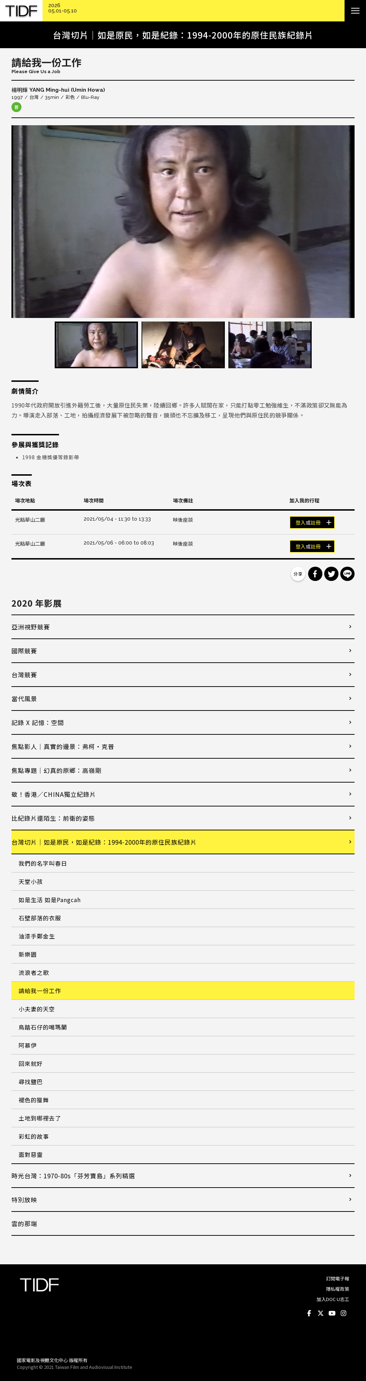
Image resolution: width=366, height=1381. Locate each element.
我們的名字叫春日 (43, 863)
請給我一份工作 (40, 990)
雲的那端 (24, 1223)
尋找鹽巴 (31, 1081)
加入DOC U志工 (333, 1299)
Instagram (343, 1313)
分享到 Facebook (315, 574)
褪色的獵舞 (34, 1100)
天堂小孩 (31, 881)
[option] (183, 221)
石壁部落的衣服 (40, 918)
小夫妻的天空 (37, 1009)
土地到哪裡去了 (40, 1118)
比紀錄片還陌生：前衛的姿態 (53, 818)
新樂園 (28, 954)
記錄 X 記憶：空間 (37, 722)
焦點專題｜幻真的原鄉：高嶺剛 (56, 770)
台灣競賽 (24, 674)
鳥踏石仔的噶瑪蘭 (43, 1027)
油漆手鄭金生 (37, 936)
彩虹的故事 (34, 1136)
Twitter (320, 1313)
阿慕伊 (28, 1045)
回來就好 (31, 1063)
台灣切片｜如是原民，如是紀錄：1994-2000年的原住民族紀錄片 (104, 842)
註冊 (316, 523)
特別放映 (24, 1199)
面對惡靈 (31, 1154)
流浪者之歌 (34, 972)
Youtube (332, 1313)
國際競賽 (24, 650)
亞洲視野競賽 (30, 626)
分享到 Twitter (331, 574)
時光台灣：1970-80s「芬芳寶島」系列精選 (73, 1175)
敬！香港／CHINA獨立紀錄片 (53, 794)
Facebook (309, 1313)
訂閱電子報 (337, 1278)
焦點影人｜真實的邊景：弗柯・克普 (62, 746)
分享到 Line (347, 574)
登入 (301, 523)
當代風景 (24, 698)
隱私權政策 (337, 1288)
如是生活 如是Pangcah (50, 899)
